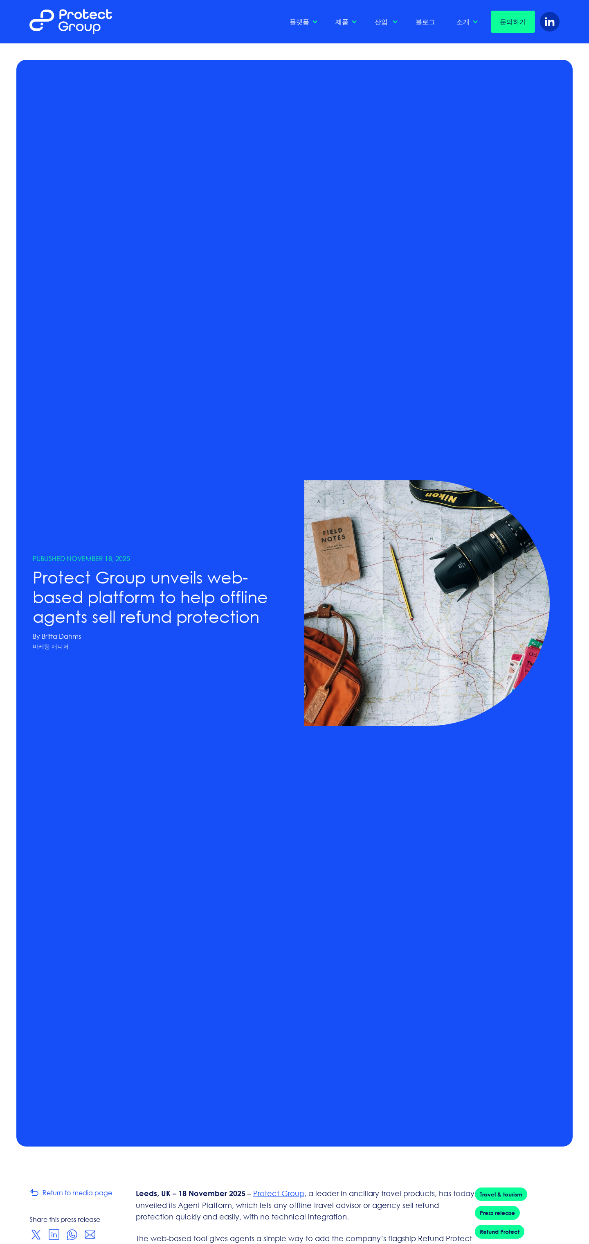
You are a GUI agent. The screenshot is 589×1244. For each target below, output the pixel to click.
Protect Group (278, 1193)
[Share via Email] (90, 1234)
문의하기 (513, 21)
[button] (301, 21)
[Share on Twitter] (36, 1234)
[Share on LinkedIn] (54, 1234)
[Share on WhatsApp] (72, 1234)
